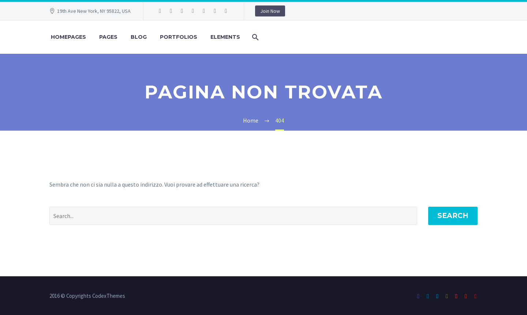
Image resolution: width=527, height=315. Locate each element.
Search (452, 215)
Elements (225, 37)
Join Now (270, 11)
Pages (108, 37)
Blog (139, 37)
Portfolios (178, 37)
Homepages (68, 37)
